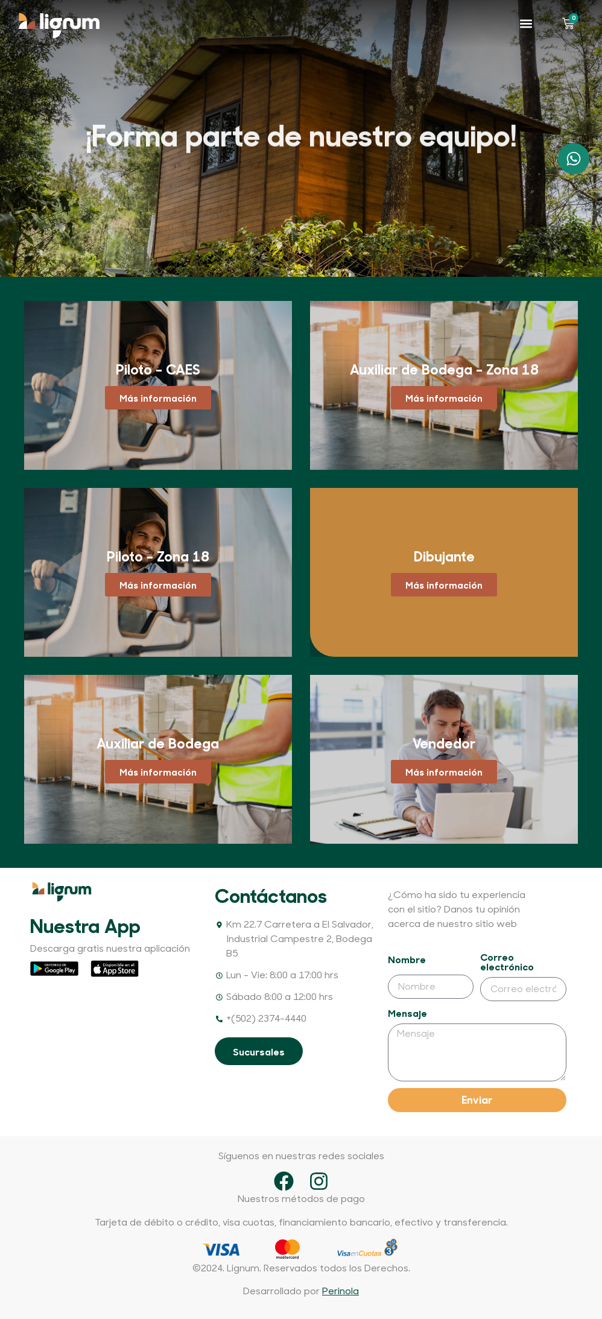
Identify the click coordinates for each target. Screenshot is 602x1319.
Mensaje (407, 1013)
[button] (526, 24)
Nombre (407, 960)
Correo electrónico (507, 962)
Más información (158, 397)
